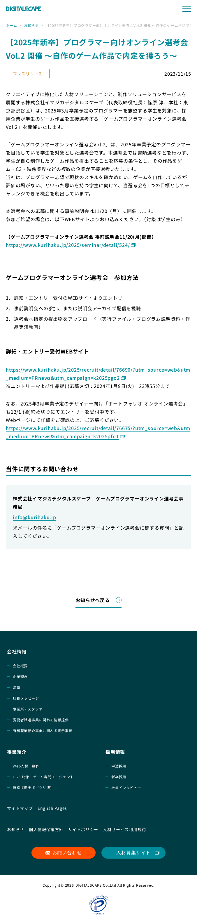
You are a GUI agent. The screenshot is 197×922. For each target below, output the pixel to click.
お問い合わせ (67, 852)
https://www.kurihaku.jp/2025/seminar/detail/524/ (68, 244)
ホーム (11, 25)
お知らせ (31, 25)
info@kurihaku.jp (34, 517)
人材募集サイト (133, 852)
